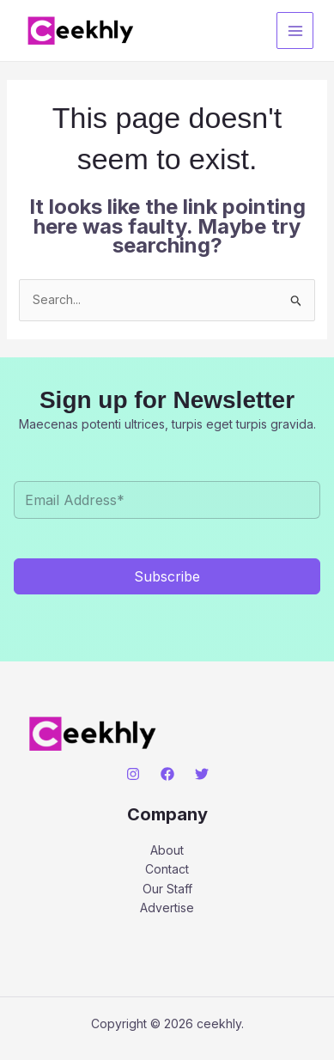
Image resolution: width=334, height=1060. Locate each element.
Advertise (167, 907)
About (167, 850)
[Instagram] (133, 774)
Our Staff (167, 888)
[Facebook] (167, 774)
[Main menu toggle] (294, 30)
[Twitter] (202, 774)
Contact (167, 869)
